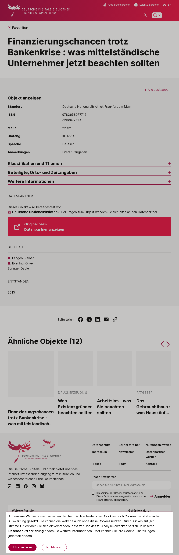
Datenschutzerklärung (26, 531)
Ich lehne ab (54, 547)
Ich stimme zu (22, 547)
